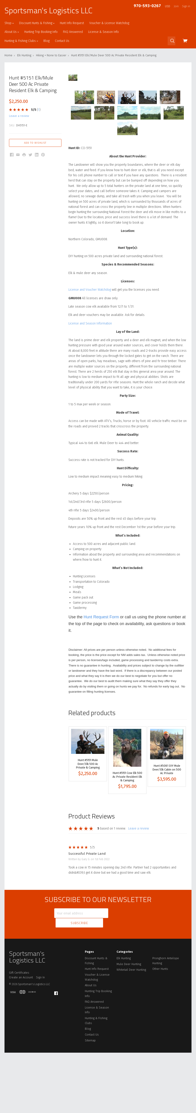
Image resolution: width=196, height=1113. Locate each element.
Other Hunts (160, 1029)
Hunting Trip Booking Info (41, 32)
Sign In (40, 1037)
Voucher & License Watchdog (109, 23)
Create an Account (21, 1037)
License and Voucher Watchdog (89, 360)
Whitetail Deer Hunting (131, 1030)
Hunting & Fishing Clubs (21, 41)
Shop (9, 23)
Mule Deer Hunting (129, 1024)
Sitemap (90, 1100)
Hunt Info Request (72, 23)
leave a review (19, 116)
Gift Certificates (19, 1032)
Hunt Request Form (101, 687)
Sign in (186, 6)
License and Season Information (90, 394)
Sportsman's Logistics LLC (48, 10)
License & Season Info (103, 32)
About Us (12, 32)
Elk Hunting (124, 1018)
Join (176, 6)
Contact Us (62, 41)
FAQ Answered (73, 32)
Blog (46, 41)
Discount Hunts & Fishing (36, 23)
